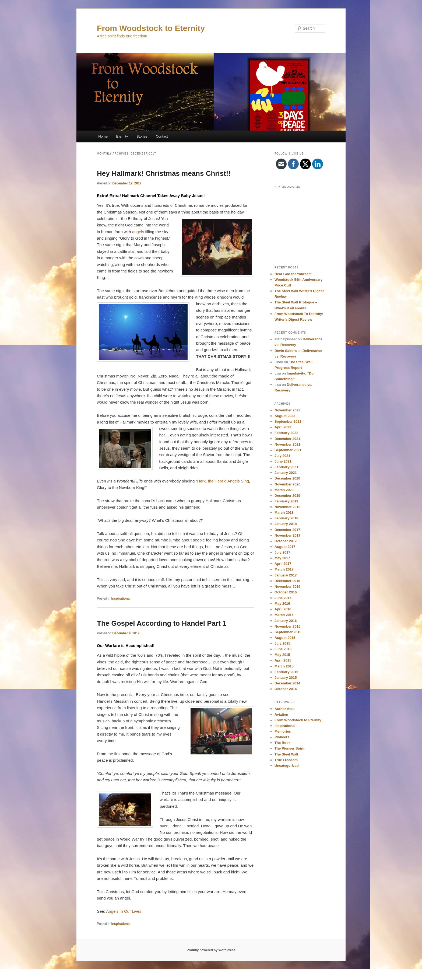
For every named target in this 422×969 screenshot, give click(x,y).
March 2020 (284, 490)
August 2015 (285, 638)
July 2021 (282, 456)
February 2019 (286, 501)
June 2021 (283, 461)
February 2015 (286, 672)
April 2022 (283, 427)
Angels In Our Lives (123, 911)
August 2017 (285, 547)
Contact (162, 136)
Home (103, 136)
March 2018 (284, 512)
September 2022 (288, 421)
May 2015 (282, 655)
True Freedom (286, 760)
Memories (283, 731)
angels (138, 231)
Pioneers (282, 737)
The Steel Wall (286, 754)
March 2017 (284, 569)
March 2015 (284, 666)
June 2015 (283, 649)
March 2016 (284, 615)
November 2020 (287, 484)
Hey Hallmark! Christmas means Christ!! (164, 173)
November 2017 (287, 535)
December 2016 (287, 581)
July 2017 (282, 552)
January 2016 (286, 621)
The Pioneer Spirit (289, 748)
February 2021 (286, 467)
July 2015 (282, 643)
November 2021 (287, 444)
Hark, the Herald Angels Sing (223, 481)
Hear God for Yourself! (293, 274)
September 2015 (288, 632)
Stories (141, 136)
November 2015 (287, 626)
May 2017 (282, 558)
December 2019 (287, 496)
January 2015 (286, 678)
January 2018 (286, 524)
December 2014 (287, 683)
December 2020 (287, 478)
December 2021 (287, 439)
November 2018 (287, 507)
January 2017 (286, 575)
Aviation (281, 714)
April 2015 (283, 660)
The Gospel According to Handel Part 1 (162, 623)
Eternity (122, 136)
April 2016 (283, 609)
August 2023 (285, 416)
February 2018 (286, 518)
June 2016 (283, 598)
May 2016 (282, 603)
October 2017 (286, 541)
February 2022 (286, 433)
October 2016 (286, 592)
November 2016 (287, 587)
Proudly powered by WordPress (211, 950)
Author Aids (284, 709)
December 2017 (287, 530)
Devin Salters (286, 351)
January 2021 (286, 473)
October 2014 (286, 689)
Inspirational (120, 598)
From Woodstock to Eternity (151, 28)
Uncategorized (287, 766)
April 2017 (283, 564)
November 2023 (287, 410)
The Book (282, 743)
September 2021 (288, 450)
